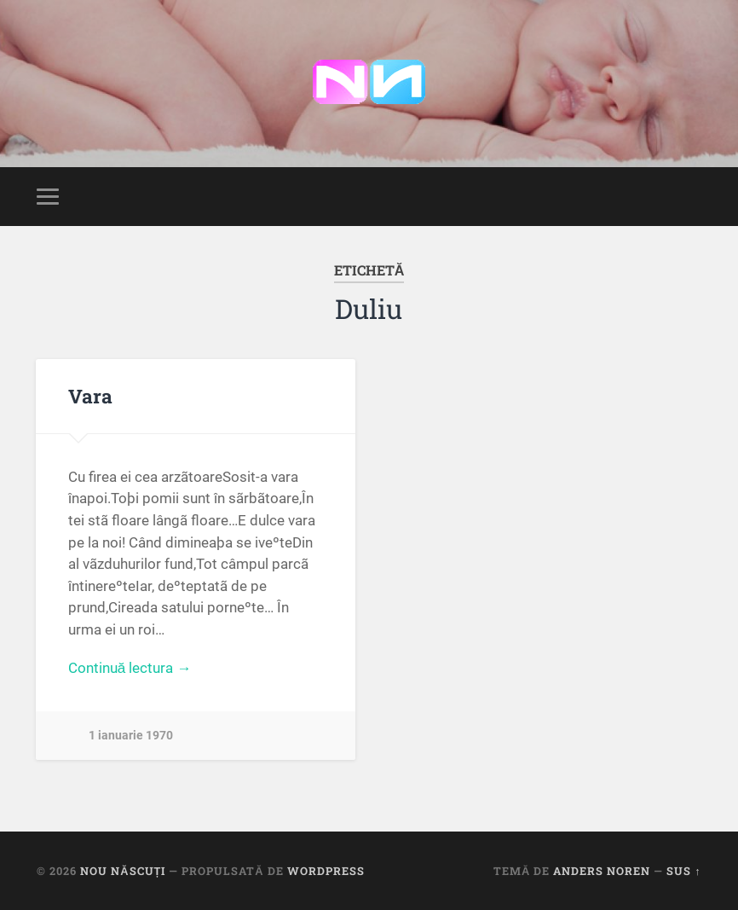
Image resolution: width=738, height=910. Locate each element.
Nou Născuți (122, 871)
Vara (90, 396)
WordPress (326, 871)
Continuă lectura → (130, 667)
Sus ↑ (683, 871)
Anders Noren (601, 871)
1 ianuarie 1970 (131, 735)
